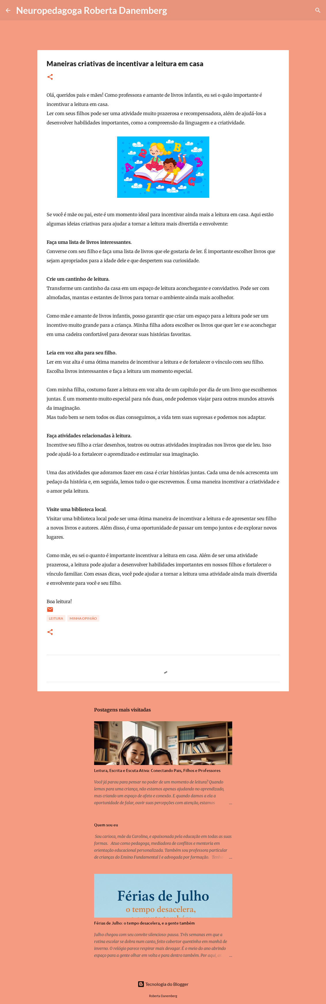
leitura (56, 618)
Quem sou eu (106, 825)
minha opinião (83, 618)
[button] (50, 77)
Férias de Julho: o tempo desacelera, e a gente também (144, 923)
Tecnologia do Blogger (163, 984)
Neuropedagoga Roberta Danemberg (91, 10)
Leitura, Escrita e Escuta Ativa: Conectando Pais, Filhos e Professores (157, 770)
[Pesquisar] (175, 10)
